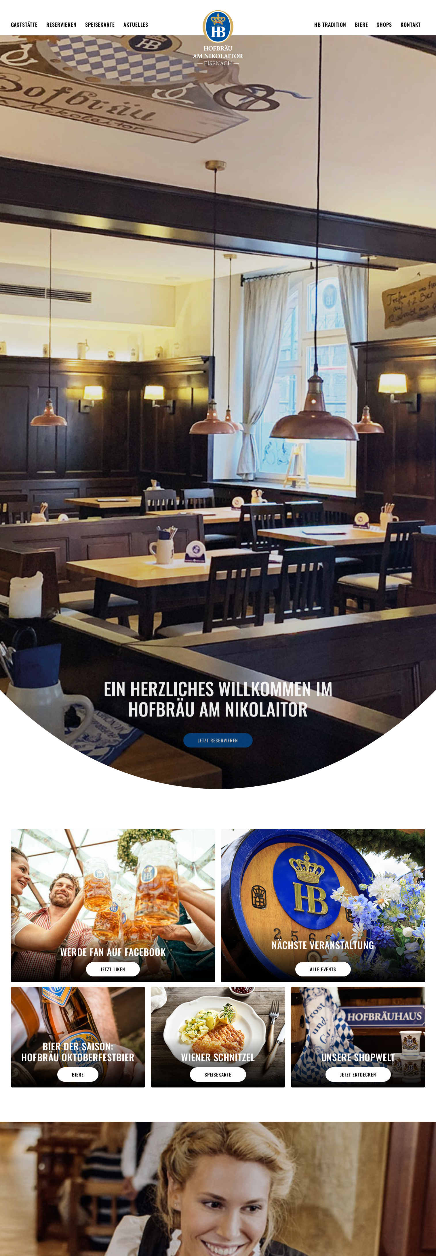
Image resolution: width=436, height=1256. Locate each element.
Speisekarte (218, 1074)
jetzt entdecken (358, 1074)
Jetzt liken (113, 969)
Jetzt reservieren (218, 736)
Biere (78, 1074)
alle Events (323, 969)
